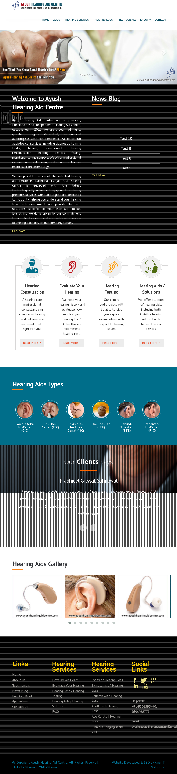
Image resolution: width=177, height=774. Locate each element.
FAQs (52, 711)
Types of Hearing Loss (103, 680)
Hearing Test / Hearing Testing (64, 693)
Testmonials (17, 685)
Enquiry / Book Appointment (18, 698)
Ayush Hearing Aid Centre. (49, 762)
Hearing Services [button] (78, 19)
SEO (147, 762)
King (158, 762)
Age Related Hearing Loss (102, 718)
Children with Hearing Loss (103, 698)
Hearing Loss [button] (105, 19)
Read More (30, 342)
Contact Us (16, 706)
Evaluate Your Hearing (64, 685)
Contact (160, 19)
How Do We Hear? (61, 680)
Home (45, 19)
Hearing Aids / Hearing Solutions (63, 703)
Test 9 (126, 166)
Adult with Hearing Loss (101, 708)
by (152, 762)
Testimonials (127, 19)
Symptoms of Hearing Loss (103, 687)
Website (117, 762)
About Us (14, 680)
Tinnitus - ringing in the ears (104, 729)
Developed (132, 762)
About (57, 19)
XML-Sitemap (48, 767)
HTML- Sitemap (25, 767)
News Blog (16, 691)
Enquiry (145, 19)
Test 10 (126, 156)
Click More (18, 230)
